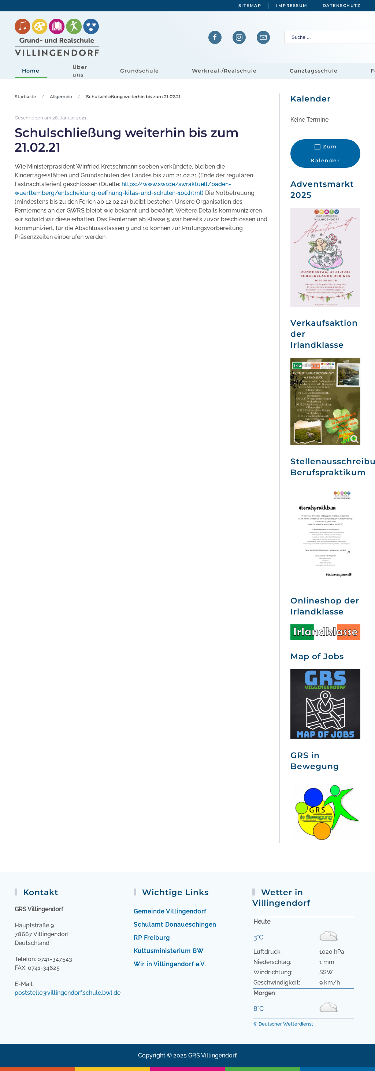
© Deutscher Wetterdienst (283, 1024)
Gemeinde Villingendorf (170, 911)
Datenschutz (342, 5)
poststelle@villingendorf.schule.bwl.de (67, 992)
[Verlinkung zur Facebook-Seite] (215, 37)
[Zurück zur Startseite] (57, 37)
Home (31, 70)
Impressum (292, 5)
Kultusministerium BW (169, 951)
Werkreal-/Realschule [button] (224, 70)
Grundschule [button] (139, 70)
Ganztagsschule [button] (314, 70)
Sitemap (249, 5)
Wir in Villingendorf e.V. (170, 964)
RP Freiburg (152, 937)
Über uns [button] (80, 71)
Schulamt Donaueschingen (175, 924)
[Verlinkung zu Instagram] (239, 37)
